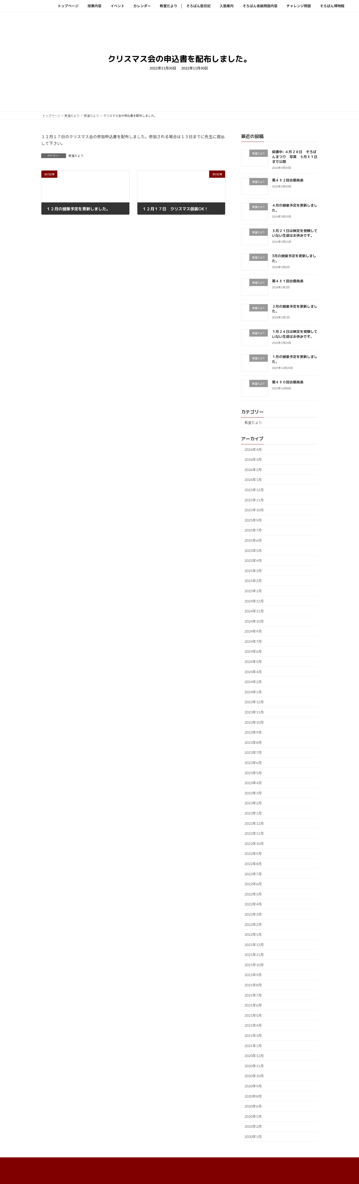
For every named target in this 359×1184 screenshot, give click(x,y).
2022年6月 (253, 884)
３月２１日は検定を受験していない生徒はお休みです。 (294, 233)
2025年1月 (253, 591)
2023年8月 (253, 742)
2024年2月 (253, 682)
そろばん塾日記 (178, 1162)
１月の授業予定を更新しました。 (294, 359)
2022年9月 (253, 853)
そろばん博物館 (301, 1162)
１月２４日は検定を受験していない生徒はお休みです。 (294, 334)
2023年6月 (253, 763)
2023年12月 (254, 702)
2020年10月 (254, 1076)
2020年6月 (253, 1106)
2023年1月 (253, 813)
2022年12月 (254, 823)
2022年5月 (253, 894)
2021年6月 (253, 1005)
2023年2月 (253, 803)
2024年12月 (254, 601)
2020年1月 (253, 1136)
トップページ (55, 1162)
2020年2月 (253, 1126)
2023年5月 (253, 772)
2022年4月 (253, 904)
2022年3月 (253, 914)
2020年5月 (253, 1116)
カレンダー (125, 1162)
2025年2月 (253, 581)
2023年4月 (253, 783)
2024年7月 (253, 641)
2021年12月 (254, 944)
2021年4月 (253, 1025)
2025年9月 (253, 520)
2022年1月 (253, 934)
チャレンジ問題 (271, 1162)
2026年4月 (253, 449)
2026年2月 (253, 469)
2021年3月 (253, 1035)
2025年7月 (253, 530)
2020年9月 (253, 1086)
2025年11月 (254, 500)
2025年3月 (253, 570)
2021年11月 (254, 954)
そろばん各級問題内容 (236, 1162)
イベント (102, 1162)
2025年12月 (254, 490)
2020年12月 (254, 1056)
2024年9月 (253, 631)
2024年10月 (254, 621)
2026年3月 (253, 459)
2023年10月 (254, 722)
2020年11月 (254, 1066)
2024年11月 (254, 611)
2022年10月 (254, 843)
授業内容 (80, 1162)
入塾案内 (204, 1162)
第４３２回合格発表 (289, 180)
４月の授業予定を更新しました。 (294, 208)
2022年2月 (253, 924)
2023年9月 (253, 732)
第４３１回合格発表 (289, 281)
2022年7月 (253, 874)
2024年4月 (253, 671)
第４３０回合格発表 (289, 381)
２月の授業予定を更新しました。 (294, 308)
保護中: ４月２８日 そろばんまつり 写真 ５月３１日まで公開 (294, 156)
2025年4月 (253, 560)
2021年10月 (254, 964)
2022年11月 (254, 833)
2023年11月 (254, 712)
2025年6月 (253, 540)
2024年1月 (253, 692)
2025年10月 (254, 510)
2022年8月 (253, 864)
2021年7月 (253, 995)
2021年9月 (253, 975)
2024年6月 (253, 651)
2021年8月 (253, 985)
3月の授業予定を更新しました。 (294, 258)
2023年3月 (253, 793)
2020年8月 (253, 1096)
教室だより (76, 156)
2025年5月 (253, 550)
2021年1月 (253, 1045)
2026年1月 (253, 479)
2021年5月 (253, 1015)
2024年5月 (253, 661)
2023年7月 (253, 752)
